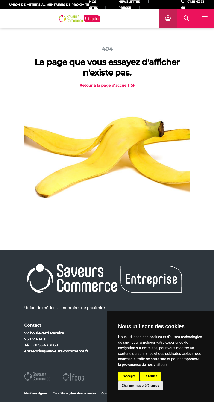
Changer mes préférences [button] (140, 385)
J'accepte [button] (129, 376)
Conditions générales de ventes (74, 393)
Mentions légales (35, 393)
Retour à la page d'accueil (107, 85)
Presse (124, 7)
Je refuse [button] (150, 376)
